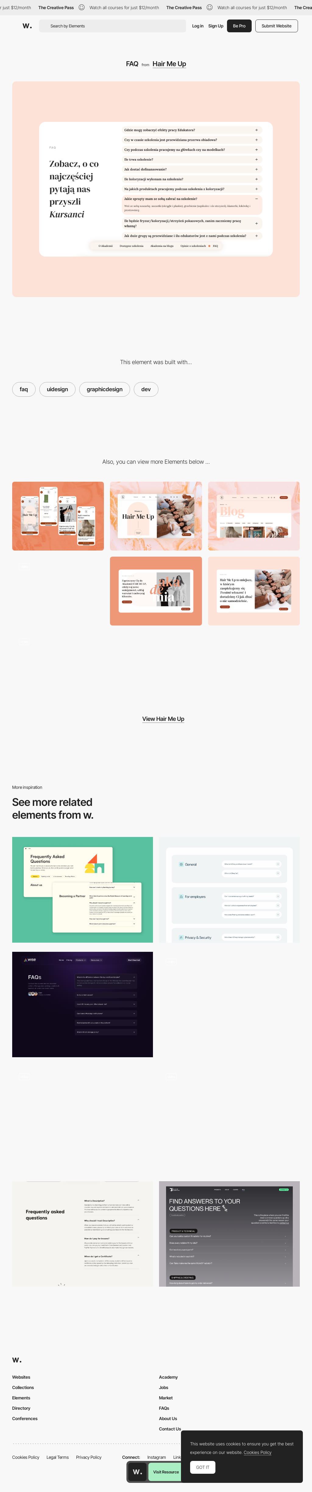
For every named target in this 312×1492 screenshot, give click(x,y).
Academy (168, 1377)
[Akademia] (156, 591)
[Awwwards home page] (137, 1472)
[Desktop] (156, 516)
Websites (21, 1377)
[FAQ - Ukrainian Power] (229, 1005)
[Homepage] (58, 591)
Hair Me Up (169, 63)
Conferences (24, 1418)
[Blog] (254, 516)
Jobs (163, 1387)
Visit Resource (166, 1471)
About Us (168, 1418)
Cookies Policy (25, 1457)
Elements (21, 1397)
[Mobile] (58, 516)
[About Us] (254, 591)
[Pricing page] (58, 666)
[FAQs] (82, 890)
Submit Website (277, 25)
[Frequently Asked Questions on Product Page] (82, 1119)
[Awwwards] (27, 25)
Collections (23, 1387)
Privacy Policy (88, 1457)
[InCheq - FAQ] (229, 890)
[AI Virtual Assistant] (229, 1119)
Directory (21, 1408)
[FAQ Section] (82, 1005)
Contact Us (170, 1428)
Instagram (156, 1457)
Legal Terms (58, 1457)
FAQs (164, 1408)
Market (166, 1397)
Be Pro (239, 25)
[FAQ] (82, 1234)
